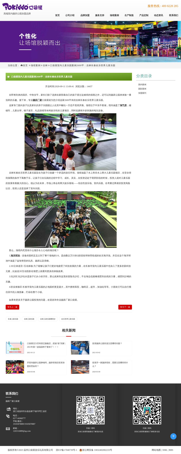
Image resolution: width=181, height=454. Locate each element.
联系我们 (173, 15)
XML (164, 450)
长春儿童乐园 (13, 319)
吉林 (45, 65)
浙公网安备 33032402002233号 (97, 450)
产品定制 (143, 15)
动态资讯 (158, 15)
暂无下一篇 (125, 307)
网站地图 (156, 450)
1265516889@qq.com (22, 431)
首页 (57, 15)
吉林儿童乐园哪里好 (47, 319)
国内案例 (142, 85)
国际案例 (142, 89)
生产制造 (129, 15)
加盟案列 (142, 93)
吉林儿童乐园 (29, 319)
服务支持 (99, 15)
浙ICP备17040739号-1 (66, 450)
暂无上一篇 (12, 307)
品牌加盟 (85, 15)
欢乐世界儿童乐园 (68, 319)
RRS (171, 450)
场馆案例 (114, 15)
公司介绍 (69, 15)
